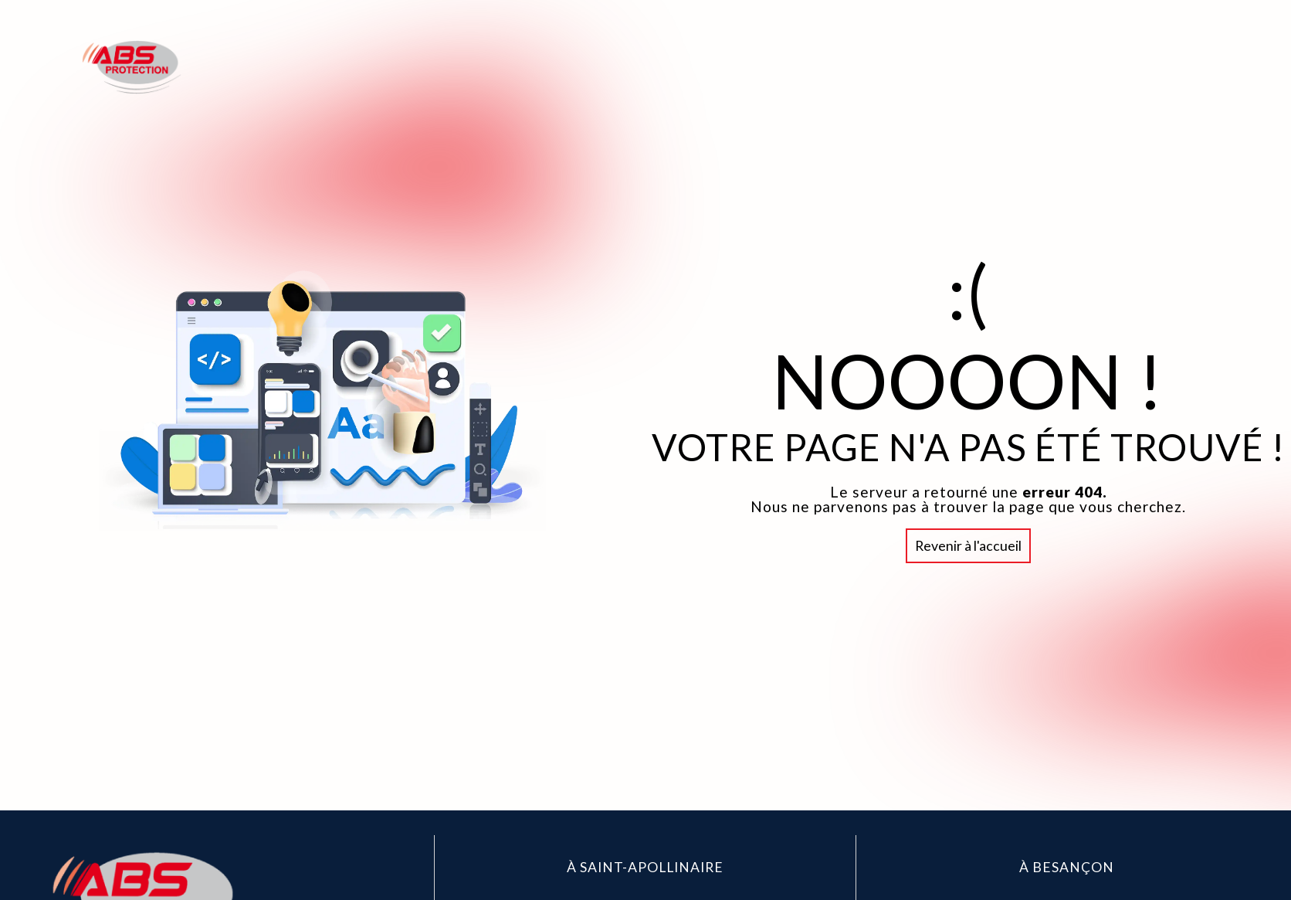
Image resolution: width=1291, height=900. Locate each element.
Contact (1166, 66)
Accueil (925, 66)
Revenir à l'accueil (968, 545)
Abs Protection (1043, 66)
